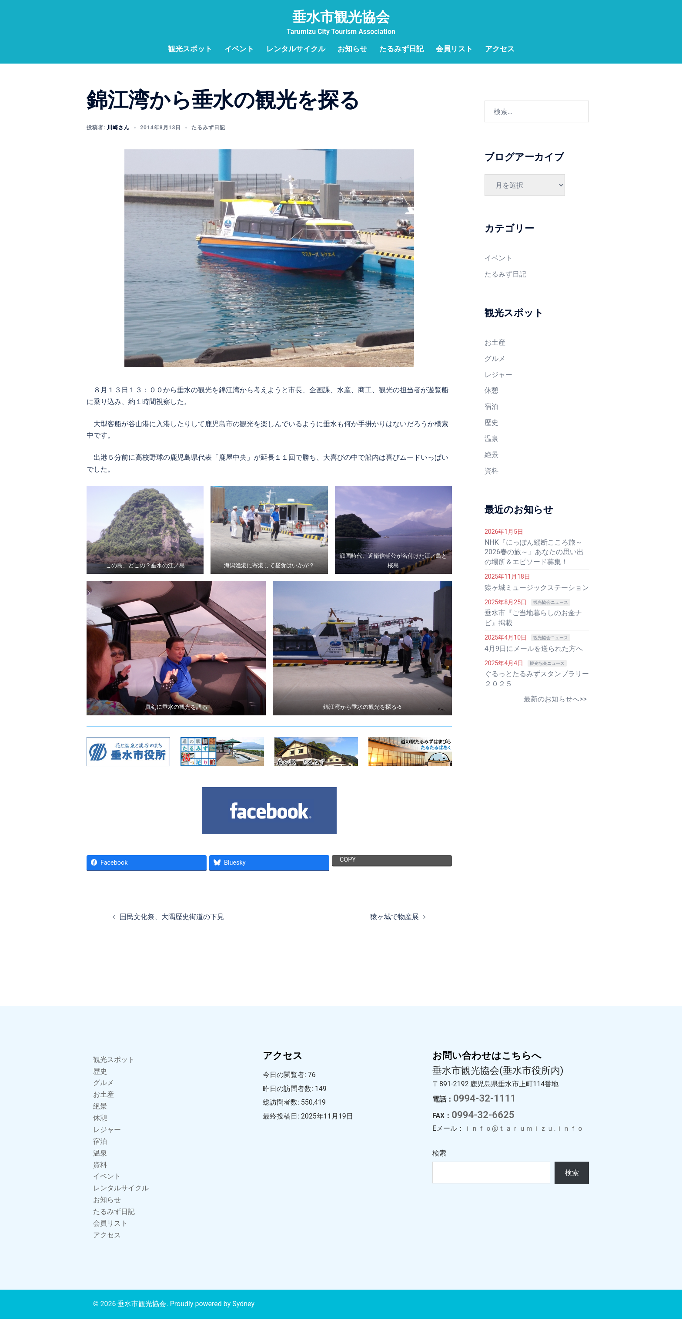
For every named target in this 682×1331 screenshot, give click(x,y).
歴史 (491, 435)
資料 (491, 483)
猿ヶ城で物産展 (394, 929)
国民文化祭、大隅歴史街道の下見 (172, 929)
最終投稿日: (282, 1128)
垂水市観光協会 (341, 17)
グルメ (495, 371)
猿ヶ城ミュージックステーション (537, 600)
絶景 (491, 467)
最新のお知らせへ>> (555, 711)
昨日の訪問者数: (289, 1101)
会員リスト (454, 48)
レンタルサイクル (295, 48)
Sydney (243, 1316)
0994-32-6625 (482, 1126)
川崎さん (118, 140)
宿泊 (491, 418)
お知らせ (352, 48)
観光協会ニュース (550, 614)
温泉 (491, 451)
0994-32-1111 (484, 1110)
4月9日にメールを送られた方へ (534, 661)
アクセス (500, 48)
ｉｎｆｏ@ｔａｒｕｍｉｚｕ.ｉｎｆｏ (524, 1140)
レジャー (498, 387)
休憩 (491, 402)
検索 (439, 1165)
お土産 (495, 354)
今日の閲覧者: (285, 1087)
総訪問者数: (282, 1114)
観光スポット (190, 48)
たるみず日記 (401, 48)
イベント (239, 48)
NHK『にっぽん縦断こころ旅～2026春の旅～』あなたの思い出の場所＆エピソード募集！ (534, 564)
